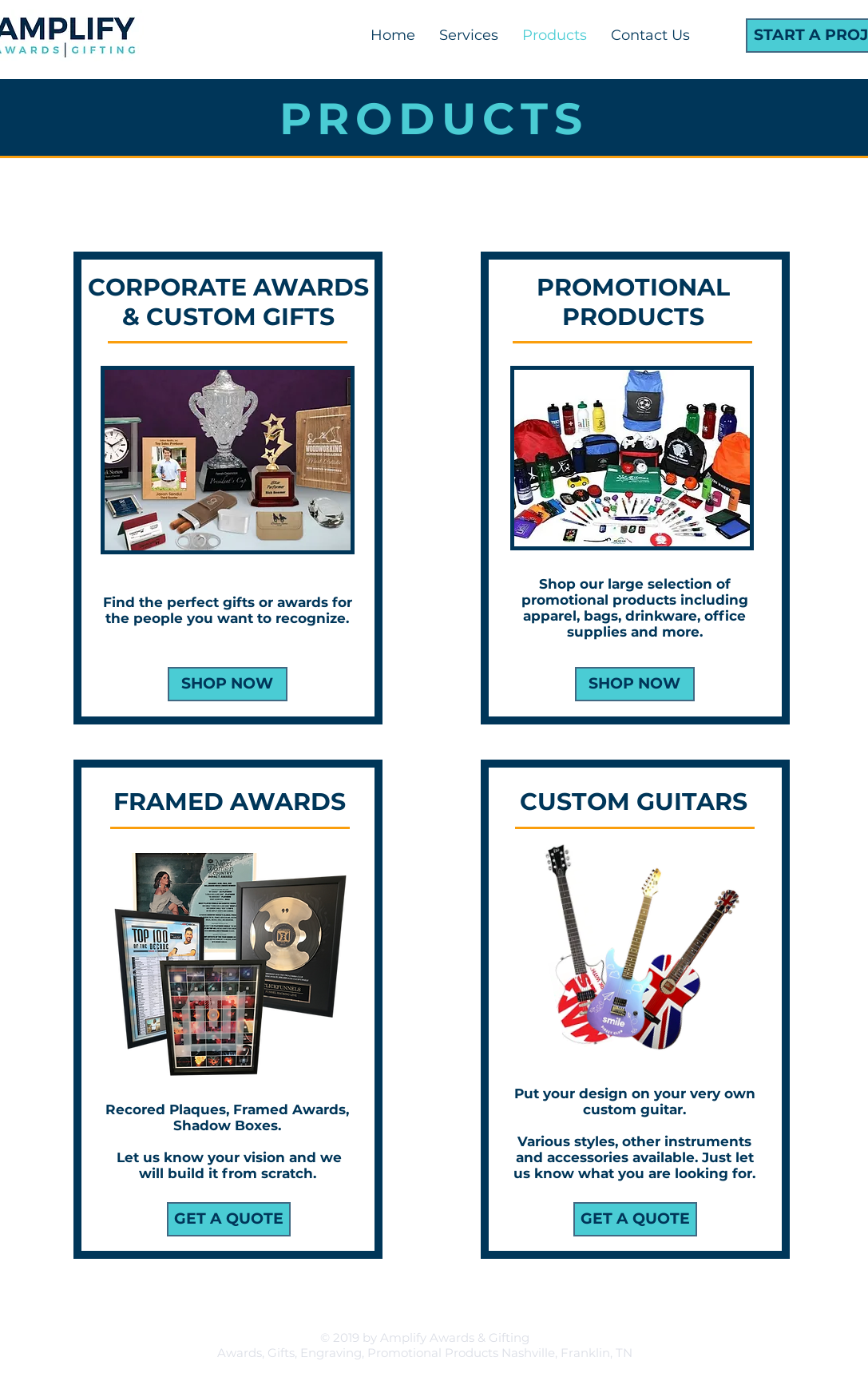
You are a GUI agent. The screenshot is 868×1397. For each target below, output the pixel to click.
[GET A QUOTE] (229, 1219)
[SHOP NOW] (635, 684)
